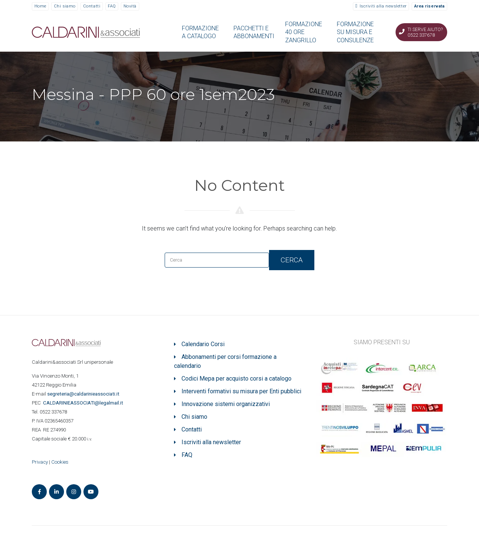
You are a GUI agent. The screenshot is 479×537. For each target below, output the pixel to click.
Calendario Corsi (203, 344)
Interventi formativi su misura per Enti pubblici (241, 391)
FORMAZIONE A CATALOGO (200, 32)
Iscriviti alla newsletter (383, 6)
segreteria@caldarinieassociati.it (83, 394)
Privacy (40, 462)
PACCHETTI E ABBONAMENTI (254, 32)
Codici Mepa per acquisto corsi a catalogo (236, 378)
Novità (130, 6)
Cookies (59, 462)
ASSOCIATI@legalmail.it (84, 403)
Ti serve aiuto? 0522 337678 (425, 32)
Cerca (292, 260)
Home (40, 6)
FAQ (112, 6)
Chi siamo (65, 6)
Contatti (91, 6)
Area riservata (429, 6)
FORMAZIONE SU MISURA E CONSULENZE (355, 32)
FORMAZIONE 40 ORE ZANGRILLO (303, 32)
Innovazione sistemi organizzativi (225, 404)
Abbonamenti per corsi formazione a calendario (225, 361)
